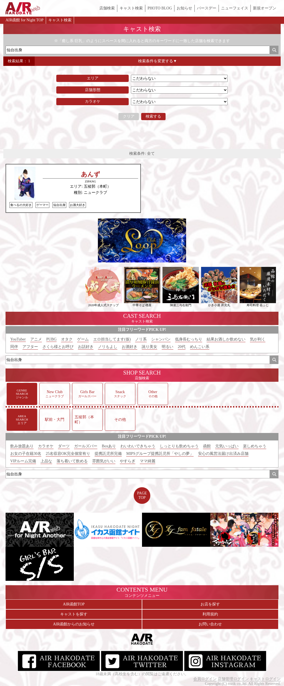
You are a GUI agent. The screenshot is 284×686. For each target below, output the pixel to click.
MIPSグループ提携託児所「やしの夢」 (160, 454)
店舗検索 (107, 8)
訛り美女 (149, 347)
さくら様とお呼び (57, 347)
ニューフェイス (234, 8)
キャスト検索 (131, 8)
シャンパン (161, 339)
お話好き (85, 347)
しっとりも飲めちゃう (179, 446)
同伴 (14, 347)
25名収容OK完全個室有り (68, 454)
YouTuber (18, 339)
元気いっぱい (227, 446)
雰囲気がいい (103, 461)
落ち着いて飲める (72, 461)
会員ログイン (205, 679)
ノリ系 (141, 339)
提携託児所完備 (108, 454)
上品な (46, 461)
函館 (207, 446)
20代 (182, 347)
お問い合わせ (210, 624)
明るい (167, 347)
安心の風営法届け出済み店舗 (223, 454)
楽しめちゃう (254, 446)
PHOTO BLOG (160, 8)
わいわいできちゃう (137, 446)
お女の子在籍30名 (25, 454)
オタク (67, 339)
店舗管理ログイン (233, 679)
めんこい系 (199, 347)
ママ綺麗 (147, 461)
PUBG (51, 339)
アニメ (36, 339)
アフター (30, 347)
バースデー (206, 8)
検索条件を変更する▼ (157, 61)
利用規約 (210, 614)
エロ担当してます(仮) (112, 339)
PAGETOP (142, 495)
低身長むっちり (188, 339)
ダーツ (64, 446)
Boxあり (109, 446)
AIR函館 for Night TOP (25, 20)
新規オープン (264, 8)
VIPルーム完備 (23, 461)
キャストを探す (73, 614)
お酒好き (129, 347)
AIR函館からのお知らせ (74, 624)
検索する (153, 116)
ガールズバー (85, 446)
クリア (129, 116)
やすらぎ (127, 461)
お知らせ (184, 8)
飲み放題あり (22, 446)
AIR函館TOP (74, 604)
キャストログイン (265, 679)
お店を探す (210, 604)
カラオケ (46, 446)
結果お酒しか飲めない (226, 339)
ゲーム (83, 339)
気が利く (257, 339)
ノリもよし (107, 347)
